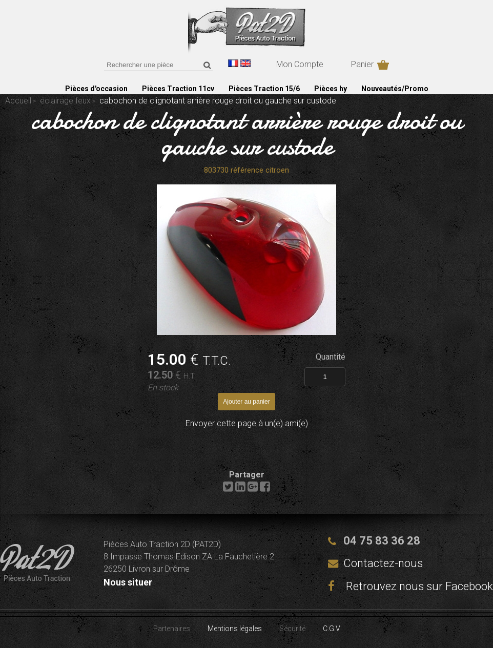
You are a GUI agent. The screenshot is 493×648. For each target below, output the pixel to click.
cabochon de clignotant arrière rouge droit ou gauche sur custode (246, 133)
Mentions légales (235, 628)
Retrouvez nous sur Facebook (410, 586)
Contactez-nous (383, 563)
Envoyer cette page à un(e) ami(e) (247, 423)
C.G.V (331, 628)
